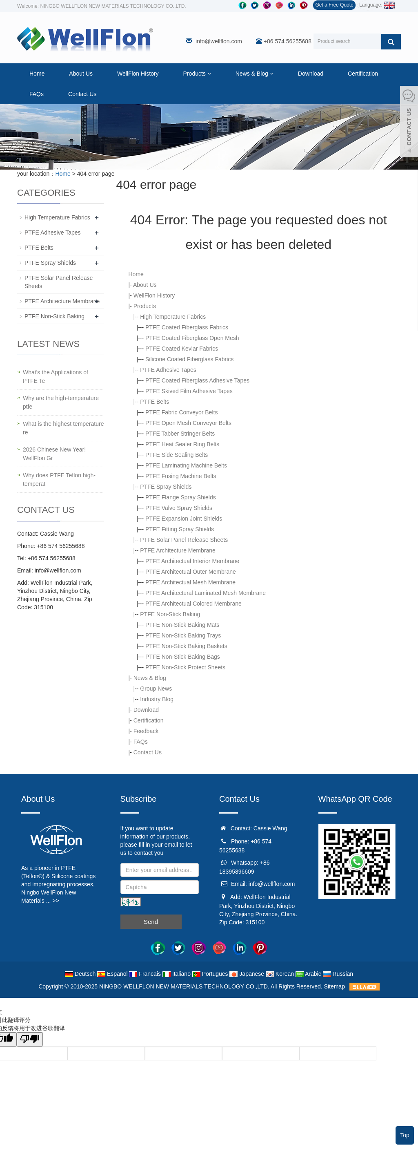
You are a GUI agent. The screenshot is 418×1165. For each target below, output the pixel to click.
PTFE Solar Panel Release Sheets (184, 540)
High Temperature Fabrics (173, 316)
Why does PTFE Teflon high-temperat (59, 479)
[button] (209, 73)
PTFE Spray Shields (165, 486)
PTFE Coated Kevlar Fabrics (181, 348)
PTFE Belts (154, 401)
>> (55, 900)
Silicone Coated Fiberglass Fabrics (189, 359)
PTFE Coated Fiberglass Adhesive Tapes (197, 380)
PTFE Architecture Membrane (177, 550)
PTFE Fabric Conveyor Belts (181, 412)
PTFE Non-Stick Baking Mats (182, 625)
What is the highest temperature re (63, 428)
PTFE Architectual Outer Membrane (190, 571)
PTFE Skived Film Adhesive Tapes (189, 391)
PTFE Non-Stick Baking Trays (183, 635)
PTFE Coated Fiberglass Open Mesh (192, 338)
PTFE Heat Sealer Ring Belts (182, 444)
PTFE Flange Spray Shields (180, 497)
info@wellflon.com (219, 41)
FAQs (36, 94)
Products (197, 73)
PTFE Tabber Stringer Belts (180, 433)
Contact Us (82, 94)
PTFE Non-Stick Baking (170, 614)
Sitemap (334, 986)
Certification (363, 73)
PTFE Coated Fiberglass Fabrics (186, 327)
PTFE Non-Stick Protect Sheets (185, 667)
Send (151, 921)
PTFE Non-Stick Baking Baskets (186, 646)
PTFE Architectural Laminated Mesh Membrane (205, 593)
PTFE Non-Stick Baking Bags (182, 656)
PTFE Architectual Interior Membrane (192, 561)
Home (36, 73)
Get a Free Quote (334, 5)
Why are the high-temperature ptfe (61, 402)
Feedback (145, 731)
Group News (156, 688)
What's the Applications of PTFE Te (55, 376)
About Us (81, 73)
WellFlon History (138, 73)
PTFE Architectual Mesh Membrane (190, 582)
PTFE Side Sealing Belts (176, 455)
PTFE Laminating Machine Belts (186, 465)
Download (310, 73)
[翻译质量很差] (30, 1039)
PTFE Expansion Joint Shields (183, 518)
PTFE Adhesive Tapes (168, 370)
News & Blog (254, 73)
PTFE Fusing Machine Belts (180, 476)
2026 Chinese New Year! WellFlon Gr (54, 453)
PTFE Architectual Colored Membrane (193, 603)
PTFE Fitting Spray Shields (179, 529)
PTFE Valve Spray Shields (178, 508)
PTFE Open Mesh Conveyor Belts (188, 423)
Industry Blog (156, 699)
